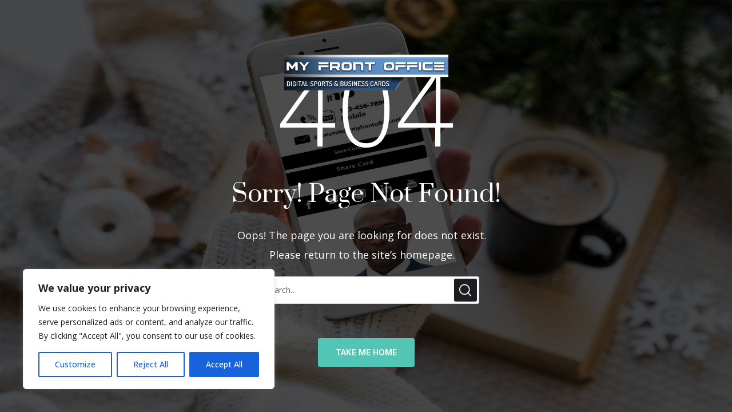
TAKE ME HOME (366, 352)
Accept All (224, 364)
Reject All (150, 364)
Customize (75, 364)
